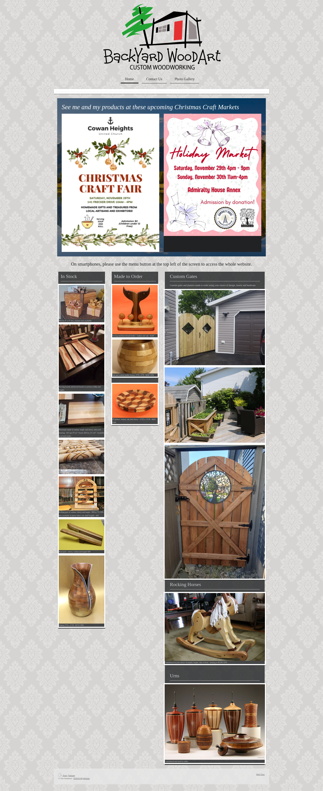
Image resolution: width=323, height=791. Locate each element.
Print (62, 775)
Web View (260, 774)
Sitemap (71, 775)
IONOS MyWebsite (82, 778)
